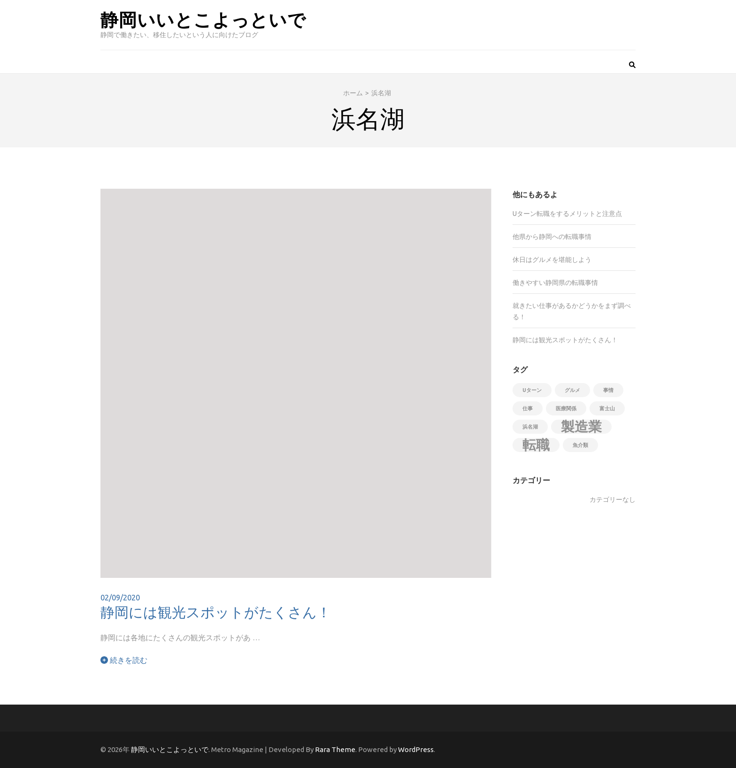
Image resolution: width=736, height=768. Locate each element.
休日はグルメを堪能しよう (552, 259)
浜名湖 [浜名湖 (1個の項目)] (530, 427)
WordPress (416, 749)
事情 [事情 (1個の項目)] (608, 390)
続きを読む (123, 660)
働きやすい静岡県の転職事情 (555, 282)
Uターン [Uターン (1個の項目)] (532, 390)
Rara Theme (335, 749)
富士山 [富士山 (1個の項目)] (607, 408)
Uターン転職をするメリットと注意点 (567, 213)
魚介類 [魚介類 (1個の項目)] (580, 445)
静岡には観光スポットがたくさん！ (215, 611)
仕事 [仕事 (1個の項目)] (527, 408)
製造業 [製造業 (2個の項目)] (581, 427)
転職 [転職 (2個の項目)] (536, 445)
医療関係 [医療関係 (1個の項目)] (566, 408)
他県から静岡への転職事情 (552, 236)
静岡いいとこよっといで (203, 19)
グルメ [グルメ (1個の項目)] (572, 390)
